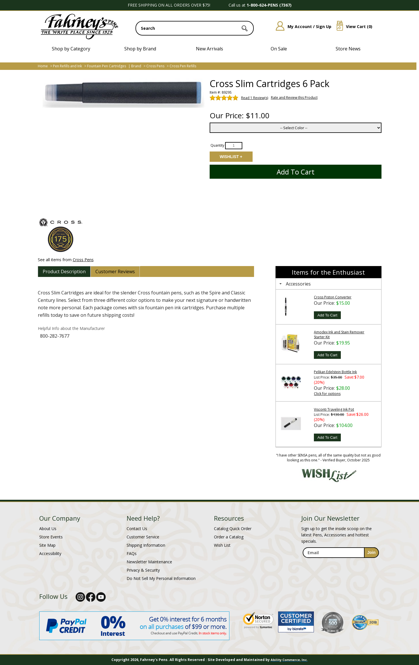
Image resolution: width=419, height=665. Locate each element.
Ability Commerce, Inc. (289, 660)
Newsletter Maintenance (149, 561)
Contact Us (137, 528)
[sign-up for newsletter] (371, 552)
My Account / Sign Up (301, 26)
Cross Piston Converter (332, 297)
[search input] (194, 28)
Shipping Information (146, 545)
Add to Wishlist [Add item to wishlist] (231, 156)
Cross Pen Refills (183, 66)
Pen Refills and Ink (67, 66)
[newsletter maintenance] (340, 564)
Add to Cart (295, 171)
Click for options (327, 393)
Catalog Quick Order (232, 528)
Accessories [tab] (294, 284)
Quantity (217, 145)
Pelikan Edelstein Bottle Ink (335, 371)
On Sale (279, 49)
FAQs (132, 553)
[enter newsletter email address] (341, 552)
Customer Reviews (115, 271)
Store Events (51, 537)
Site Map (47, 545)
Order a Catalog (228, 537)
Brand (136, 66)
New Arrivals (209, 49)
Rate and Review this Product (294, 97)
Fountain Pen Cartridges (106, 66)
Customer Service (143, 537)
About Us (47, 528)
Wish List (222, 545)
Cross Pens (155, 66)
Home (43, 66)
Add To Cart (327, 315)
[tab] (64, 271)
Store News (348, 49)
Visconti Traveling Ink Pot (334, 409)
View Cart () (352, 26)
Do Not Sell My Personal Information (161, 578)
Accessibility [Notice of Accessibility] (50, 553)
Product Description (64, 271)
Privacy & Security (143, 570)
